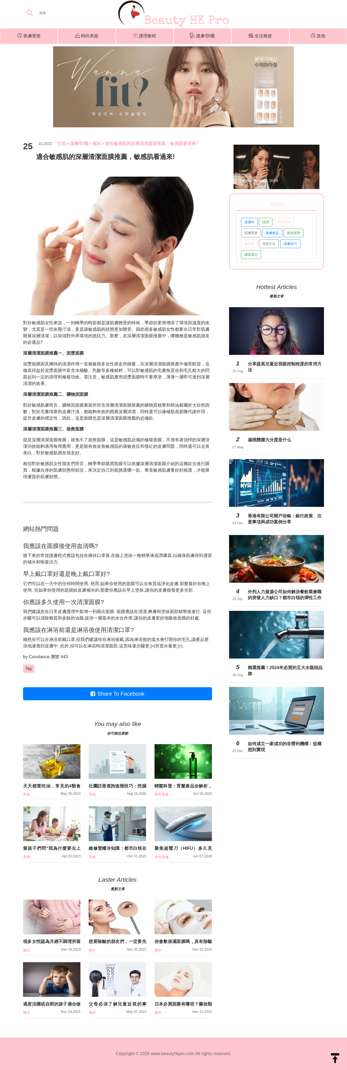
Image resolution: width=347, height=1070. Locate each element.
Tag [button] (28, 668)
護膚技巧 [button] (290, 244)
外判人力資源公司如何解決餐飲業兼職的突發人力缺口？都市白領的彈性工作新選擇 (285, 594)
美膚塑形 (29, 36)
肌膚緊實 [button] (251, 233)
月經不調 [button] (283, 222)
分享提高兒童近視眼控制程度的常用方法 (285, 367)
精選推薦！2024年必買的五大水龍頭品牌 (285, 670)
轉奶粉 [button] (249, 244)
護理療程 (144, 36)
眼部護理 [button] (293, 233)
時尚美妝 (86, 36)
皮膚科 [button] (249, 222)
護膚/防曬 (202, 36)
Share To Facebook (117, 694)
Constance (39, 656)
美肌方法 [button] (268, 244)
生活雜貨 (260, 36)
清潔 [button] (265, 222)
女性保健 (162, 857)
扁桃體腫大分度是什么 (269, 439)
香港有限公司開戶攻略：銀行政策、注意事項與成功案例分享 (285, 519)
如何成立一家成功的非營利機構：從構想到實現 (285, 746)
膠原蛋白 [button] (251, 255)
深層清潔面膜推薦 (122, 405)
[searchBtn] (29, 13)
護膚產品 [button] (272, 233)
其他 (318, 36)
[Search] (59, 13)
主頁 (61, 143)
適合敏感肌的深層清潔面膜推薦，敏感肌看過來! (151, 143)
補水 (96, 143)
